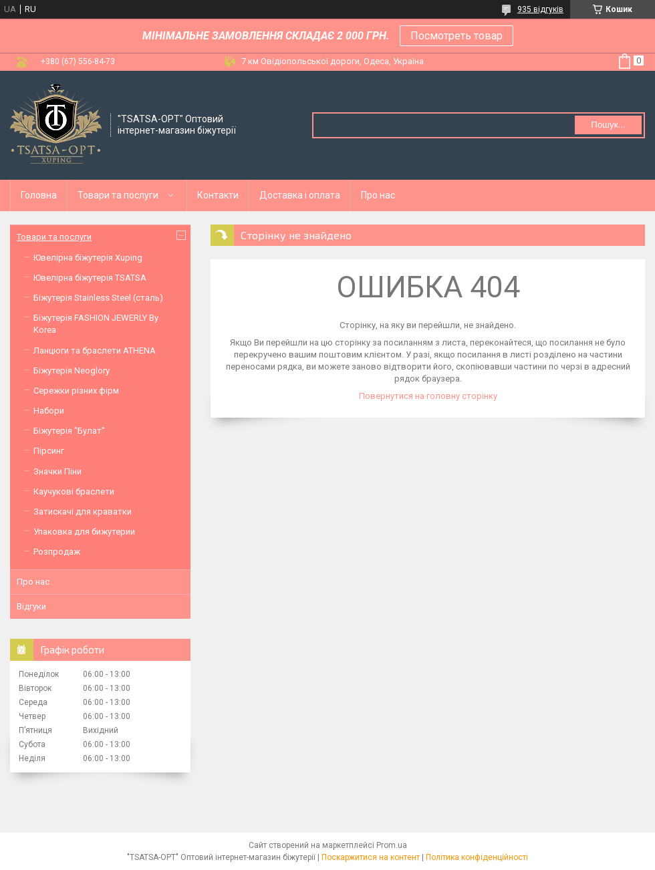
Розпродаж (56, 552)
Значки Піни (57, 471)
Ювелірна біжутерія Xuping (87, 258)
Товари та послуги (118, 195)
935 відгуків (540, 9)
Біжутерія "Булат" (69, 431)
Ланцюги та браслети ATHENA (94, 350)
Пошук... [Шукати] (608, 125)
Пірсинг (48, 451)
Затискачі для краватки (82, 511)
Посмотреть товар (456, 35)
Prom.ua (391, 845)
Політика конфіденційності (477, 857)
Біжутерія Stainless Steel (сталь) (98, 298)
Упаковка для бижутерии (84, 532)
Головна (39, 195)
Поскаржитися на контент (370, 857)
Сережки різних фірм (76, 391)
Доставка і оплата (299, 195)
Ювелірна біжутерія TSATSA (89, 278)
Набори (48, 411)
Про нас (378, 195)
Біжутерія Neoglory (71, 371)
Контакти (218, 195)
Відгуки (31, 606)
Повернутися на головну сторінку (428, 396)
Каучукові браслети (73, 491)
